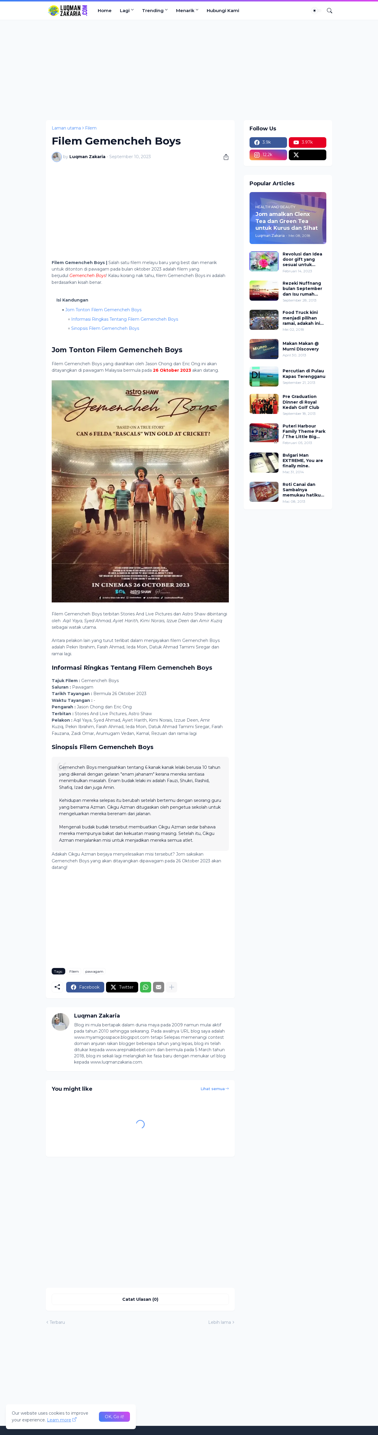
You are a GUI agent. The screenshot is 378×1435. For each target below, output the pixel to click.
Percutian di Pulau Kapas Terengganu (304, 373)
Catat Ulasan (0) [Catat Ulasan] (140, 1299)
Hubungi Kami (223, 10)
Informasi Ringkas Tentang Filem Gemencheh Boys (124, 319)
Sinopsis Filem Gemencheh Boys (105, 328)
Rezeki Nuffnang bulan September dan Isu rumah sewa (302, 289)
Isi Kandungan (72, 300)
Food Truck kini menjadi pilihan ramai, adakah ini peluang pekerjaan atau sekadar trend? (304, 318)
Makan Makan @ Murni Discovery (301, 346)
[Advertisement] (189, 70)
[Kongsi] (224, 157)
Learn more (59, 1420)
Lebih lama (219, 1322)
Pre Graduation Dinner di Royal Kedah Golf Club (301, 402)
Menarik (185, 10)
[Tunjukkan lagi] (171, 987)
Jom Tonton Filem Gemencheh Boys (103, 309)
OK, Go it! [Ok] (114, 1416)
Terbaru (57, 1322)
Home (105, 10)
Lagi (125, 10)
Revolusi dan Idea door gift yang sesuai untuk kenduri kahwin (302, 259)
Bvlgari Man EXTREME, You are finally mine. (303, 460)
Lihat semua (213, 1088)
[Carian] (327, 11)
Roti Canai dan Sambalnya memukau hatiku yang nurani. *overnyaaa (302, 490)
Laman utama (66, 128)
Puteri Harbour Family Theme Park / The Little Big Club (304, 431)
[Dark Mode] (317, 11)
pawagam (94, 971)
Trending (153, 10)
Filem (91, 128)
